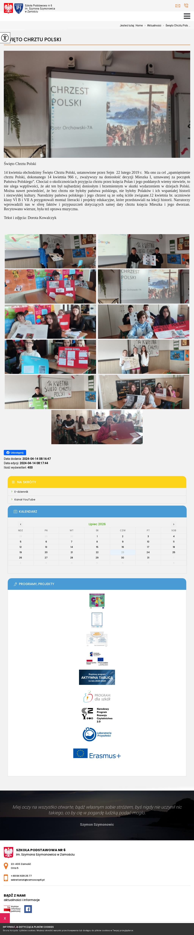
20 (46, 552)
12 (21, 547)
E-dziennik (21, 492)
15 (97, 547)
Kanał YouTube (24, 499)
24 (148, 552)
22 (97, 552)
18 (174, 547)
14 (71, 547)
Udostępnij (14, 452)
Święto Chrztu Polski (32, 39)
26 (20, 557)
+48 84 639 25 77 (186, 5)
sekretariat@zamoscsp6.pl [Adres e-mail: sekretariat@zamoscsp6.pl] (28, 880)
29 (97, 557)
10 (148, 541)
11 (173, 541)
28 (71, 557)
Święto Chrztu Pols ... (175, 25)
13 (46, 547)
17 (148, 547)
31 (148, 557)
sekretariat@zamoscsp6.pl (177, 5)
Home (139, 25)
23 (122, 552)
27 (46, 557)
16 (123, 547)
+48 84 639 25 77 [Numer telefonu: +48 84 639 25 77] (21, 876)
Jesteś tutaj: (128, 25)
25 (173, 552)
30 (122, 557)
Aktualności (152, 25)
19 (21, 552)
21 (72, 552)
